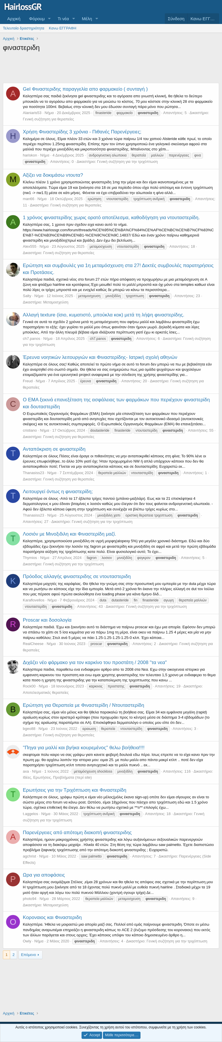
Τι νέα (63, 18)
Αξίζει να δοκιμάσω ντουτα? (53, 175)
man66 (28, 199)
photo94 (29, 898)
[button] (49, 18)
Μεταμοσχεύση (56, 302)
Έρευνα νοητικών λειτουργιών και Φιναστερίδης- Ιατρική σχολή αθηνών (100, 357)
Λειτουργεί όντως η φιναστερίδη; (58, 491)
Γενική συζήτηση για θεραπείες (48, 119)
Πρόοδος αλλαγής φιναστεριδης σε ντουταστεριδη (77, 576)
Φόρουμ (37, 18)
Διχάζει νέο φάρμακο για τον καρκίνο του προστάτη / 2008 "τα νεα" (95, 662)
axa (26, 771)
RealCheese (33, 644)
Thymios (30, 558)
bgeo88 (29, 728)
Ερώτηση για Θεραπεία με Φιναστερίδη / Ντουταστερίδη (83, 705)
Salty (27, 296)
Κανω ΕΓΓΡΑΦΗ (62, 28)
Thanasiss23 (33, 473)
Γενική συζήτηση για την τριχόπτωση (127, 161)
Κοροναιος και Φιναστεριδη (52, 917)
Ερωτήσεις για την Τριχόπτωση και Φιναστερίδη (74, 790)
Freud (28, 381)
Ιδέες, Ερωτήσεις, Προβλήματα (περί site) (57, 777)
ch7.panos (31, 338)
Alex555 (29, 246)
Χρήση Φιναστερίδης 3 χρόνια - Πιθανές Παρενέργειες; (82, 132)
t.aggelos (30, 814)
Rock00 (29, 686)
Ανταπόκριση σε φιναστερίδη (54, 449)
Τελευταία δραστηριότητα (23, 28)
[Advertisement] (111, 68)
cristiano (30, 430)
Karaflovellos (33, 600)
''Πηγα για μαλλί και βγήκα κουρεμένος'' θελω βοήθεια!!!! (84, 747)
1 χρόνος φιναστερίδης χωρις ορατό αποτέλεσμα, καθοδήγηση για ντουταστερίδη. (111, 217)
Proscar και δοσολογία (47, 620)
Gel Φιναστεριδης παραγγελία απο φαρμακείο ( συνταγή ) (85, 89)
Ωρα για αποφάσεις (44, 875)
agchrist (29, 856)
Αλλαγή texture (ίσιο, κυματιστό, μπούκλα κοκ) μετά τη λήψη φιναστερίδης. (103, 315)
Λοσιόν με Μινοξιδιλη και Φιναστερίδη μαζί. (69, 534)
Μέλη (87, 18)
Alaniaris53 (32, 113)
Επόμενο (28, 954)
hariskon (30, 155)
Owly (27, 941)
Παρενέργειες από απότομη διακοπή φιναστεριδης (77, 832)
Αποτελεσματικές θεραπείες (46, 692)
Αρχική (14, 18)
